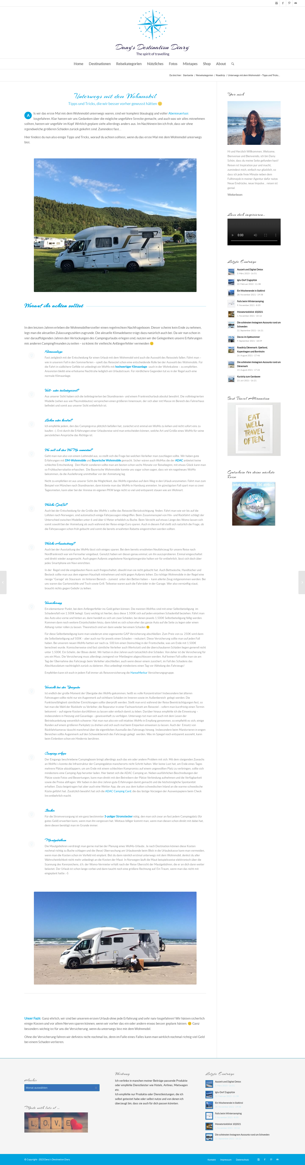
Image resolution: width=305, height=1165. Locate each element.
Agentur (258, 178)
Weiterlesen (234, 194)
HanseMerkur (138, 672)
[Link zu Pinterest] (289, 3)
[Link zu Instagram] (276, 3)
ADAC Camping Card (118, 791)
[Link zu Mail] (296, 3)
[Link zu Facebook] (283, 3)
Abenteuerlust (178, 113)
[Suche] (231, 64)
